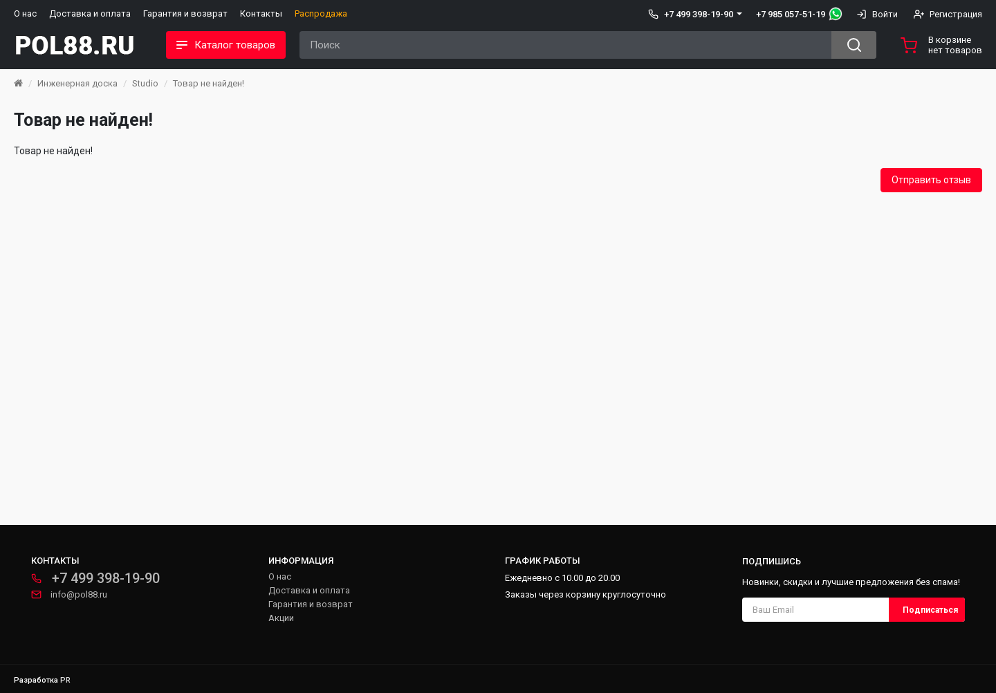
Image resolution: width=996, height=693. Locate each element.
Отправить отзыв (931, 179)
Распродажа (321, 13)
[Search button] (853, 45)
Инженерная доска (77, 83)
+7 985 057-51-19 (790, 14)
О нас (25, 13)
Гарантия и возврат (185, 13)
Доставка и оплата (90, 13)
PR (65, 680)
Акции (281, 618)
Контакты (261, 13)
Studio (145, 83)
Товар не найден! (208, 83)
